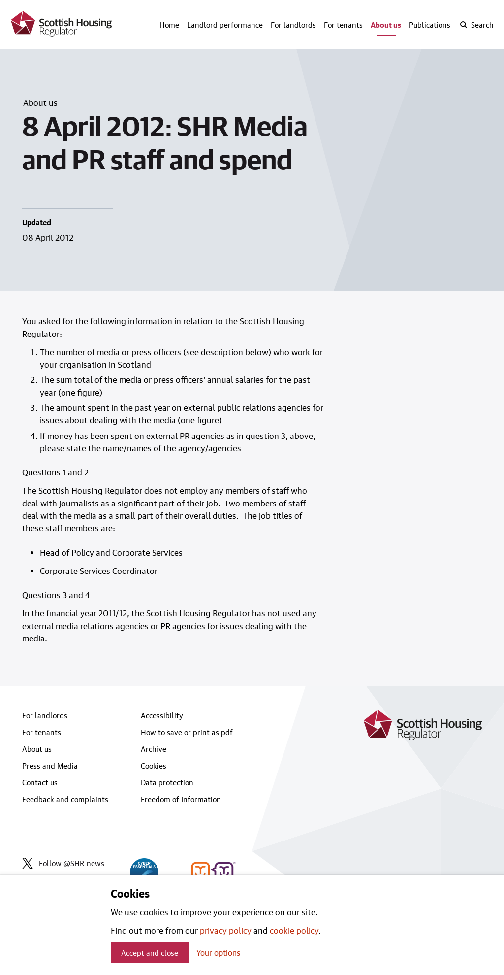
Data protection (167, 782)
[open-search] (476, 24)
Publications (429, 24)
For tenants (343, 24)
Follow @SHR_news (63, 863)
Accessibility (162, 715)
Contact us (40, 782)
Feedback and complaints (65, 799)
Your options (218, 952)
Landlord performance (225, 24)
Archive (153, 748)
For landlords (293, 24)
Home (169, 24)
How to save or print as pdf (187, 732)
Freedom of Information (181, 799)
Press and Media (50, 765)
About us (386, 24)
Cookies (153, 765)
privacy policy (226, 930)
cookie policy (294, 930)
